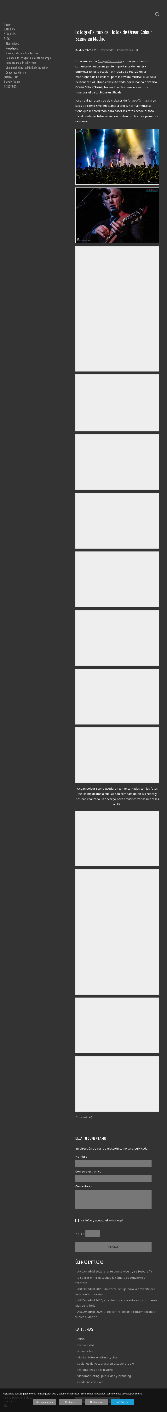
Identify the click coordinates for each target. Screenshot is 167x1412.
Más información (44, 1402)
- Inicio (80, 1339)
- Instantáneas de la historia (94, 1370)
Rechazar (96, 1402)
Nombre (81, 1156)
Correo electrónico (88, 1171)
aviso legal (116, 1220)
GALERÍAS (9, 29)
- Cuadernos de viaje (89, 1382)
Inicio (7, 24)
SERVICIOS (10, 34)
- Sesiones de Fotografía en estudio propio (104, 1363)
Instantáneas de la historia (21, 63)
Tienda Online (12, 82)
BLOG (7, 39)
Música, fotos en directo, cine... (23, 53)
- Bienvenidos (84, 1345)
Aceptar (123, 1402)
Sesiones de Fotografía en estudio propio (28, 58)
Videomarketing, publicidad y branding (27, 67)
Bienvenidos (12, 43)
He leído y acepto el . (101, 1220)
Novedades (12, 48)
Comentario (83, 1186)
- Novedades (84, 1351)
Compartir (84, 1117)
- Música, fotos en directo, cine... (97, 1357)
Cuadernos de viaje (16, 72)
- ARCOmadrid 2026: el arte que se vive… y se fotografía (113, 1271)
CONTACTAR (11, 77)
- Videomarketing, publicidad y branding (103, 1376)
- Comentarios (124, 50)
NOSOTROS (10, 87)
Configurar (70, 1402)
